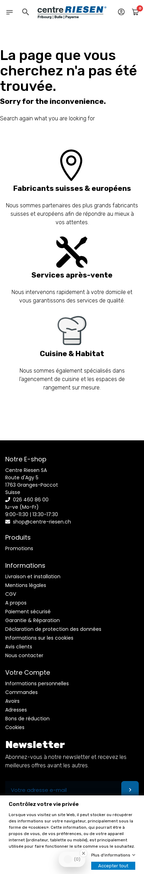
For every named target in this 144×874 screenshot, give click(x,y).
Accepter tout (113, 865)
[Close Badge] (83, 853)
